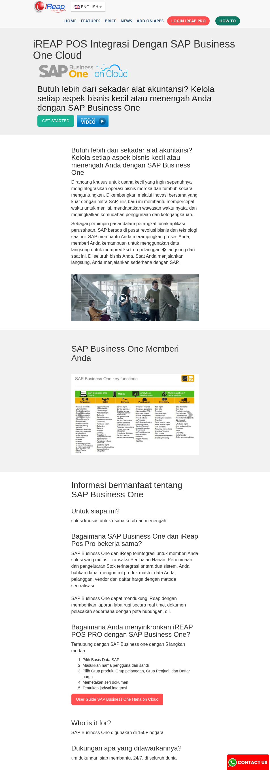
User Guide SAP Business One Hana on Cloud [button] (117, 699)
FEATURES (91, 20)
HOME (70, 20)
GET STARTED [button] (55, 121)
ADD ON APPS (150, 20)
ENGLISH (88, 7)
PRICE (110, 20)
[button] (93, 121)
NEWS (126, 20)
